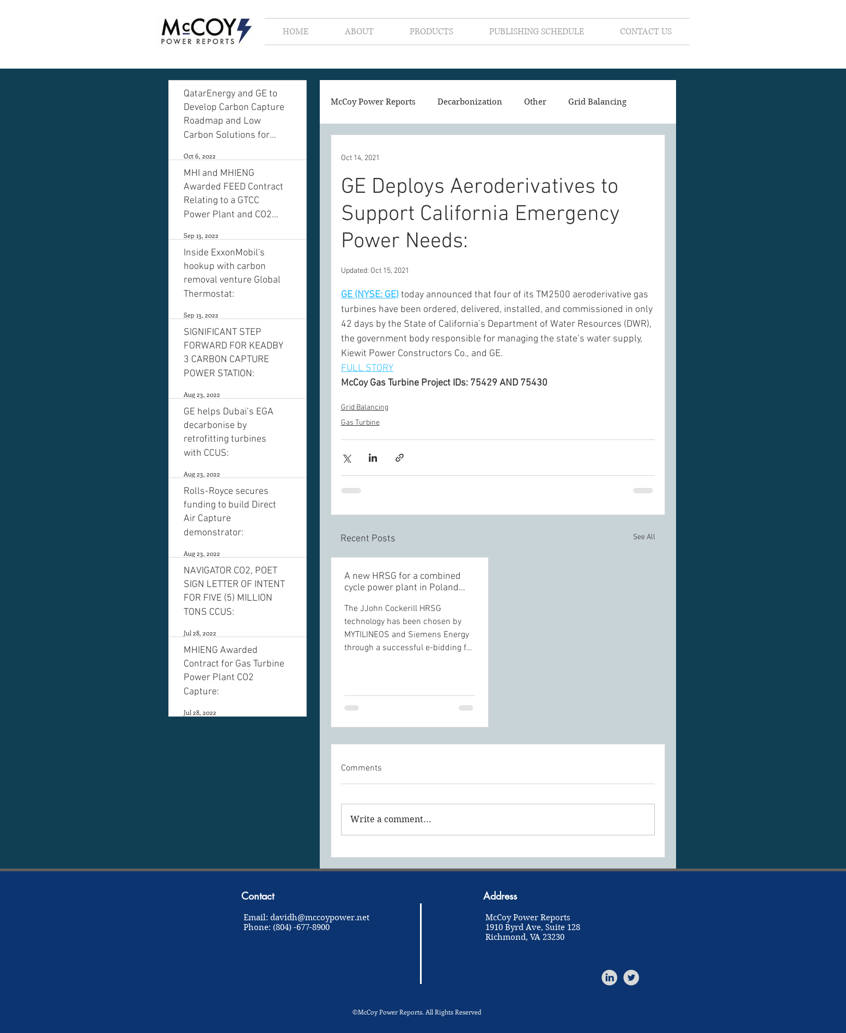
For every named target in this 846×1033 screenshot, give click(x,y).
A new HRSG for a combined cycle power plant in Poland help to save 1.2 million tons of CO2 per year (407, 582)
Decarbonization (469, 102)
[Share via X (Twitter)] (346, 458)
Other (535, 102)
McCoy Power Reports (373, 102)
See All (644, 537)
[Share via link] (399, 458)
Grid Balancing (597, 102)
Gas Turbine (360, 422)
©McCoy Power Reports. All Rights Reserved (417, 1011)
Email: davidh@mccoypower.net (306, 917)
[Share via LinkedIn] (373, 458)
